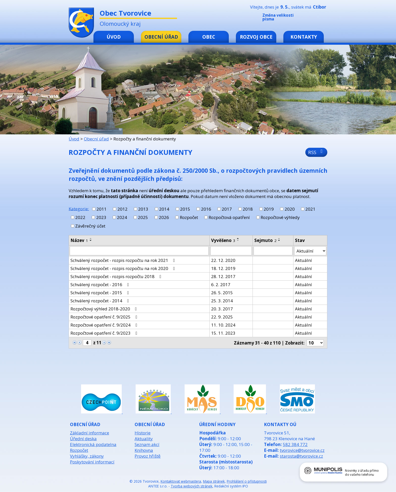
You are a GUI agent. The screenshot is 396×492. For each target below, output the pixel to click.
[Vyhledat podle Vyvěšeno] (231, 250)
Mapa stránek (214, 481)
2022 (80, 217)
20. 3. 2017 (222, 309)
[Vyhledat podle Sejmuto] (273, 250)
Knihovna (144, 450)
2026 (164, 217)
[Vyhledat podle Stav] (310, 250)
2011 (101, 209)
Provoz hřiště (148, 456)
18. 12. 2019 (223, 268)
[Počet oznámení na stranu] (315, 342)
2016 (206, 209)
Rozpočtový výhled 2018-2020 (104, 309)
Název (79, 240)
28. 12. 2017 (223, 276)
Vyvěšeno (223, 240)
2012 (122, 209)
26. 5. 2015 (222, 293)
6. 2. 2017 (220, 284)
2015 (185, 209)
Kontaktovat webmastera (181, 481)
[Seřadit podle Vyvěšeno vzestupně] (238, 238)
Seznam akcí (147, 444)
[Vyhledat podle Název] (139, 250)
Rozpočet (189, 217)
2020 (290, 209)
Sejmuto (265, 240)
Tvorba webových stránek (191, 486)
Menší (309, 18)
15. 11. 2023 (223, 333)
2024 (122, 217)
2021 (310, 209)
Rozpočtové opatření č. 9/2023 (104, 333)
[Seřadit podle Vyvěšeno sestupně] (238, 240)
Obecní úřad (161, 37)
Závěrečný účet (90, 226)
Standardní (316, 18)
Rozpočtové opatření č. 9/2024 (104, 325)
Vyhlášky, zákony (87, 456)
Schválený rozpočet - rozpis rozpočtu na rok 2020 (123, 268)
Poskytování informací (92, 462)
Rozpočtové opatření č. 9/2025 (104, 317)
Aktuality (144, 438)
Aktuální (303, 260)
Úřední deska (83, 438)
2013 (143, 209)
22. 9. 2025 (222, 317)
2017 (227, 209)
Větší (324, 18)
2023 (101, 217)
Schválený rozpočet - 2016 (100, 284)
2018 (248, 209)
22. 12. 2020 (223, 260)
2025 (143, 217)
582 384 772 (295, 444)
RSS (316, 152)
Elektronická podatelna (93, 444)
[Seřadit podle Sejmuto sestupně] (279, 240)
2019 (269, 209)
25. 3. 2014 (222, 301)
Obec (208, 37)
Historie (143, 433)
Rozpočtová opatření (229, 217)
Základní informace (89, 433)
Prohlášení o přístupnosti (247, 481)
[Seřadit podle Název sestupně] (91, 240)
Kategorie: (79, 208)
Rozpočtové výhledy (280, 217)
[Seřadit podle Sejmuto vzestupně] (279, 238)
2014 (164, 209)
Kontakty (303, 37)
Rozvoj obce (256, 37)
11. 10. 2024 (223, 325)
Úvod (114, 37)
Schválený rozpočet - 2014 (100, 301)
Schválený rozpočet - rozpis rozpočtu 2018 (116, 276)
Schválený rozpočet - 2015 (100, 293)
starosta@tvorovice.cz (301, 456)
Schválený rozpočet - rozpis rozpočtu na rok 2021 (123, 260)
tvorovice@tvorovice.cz (302, 450)
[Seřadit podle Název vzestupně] (91, 238)
